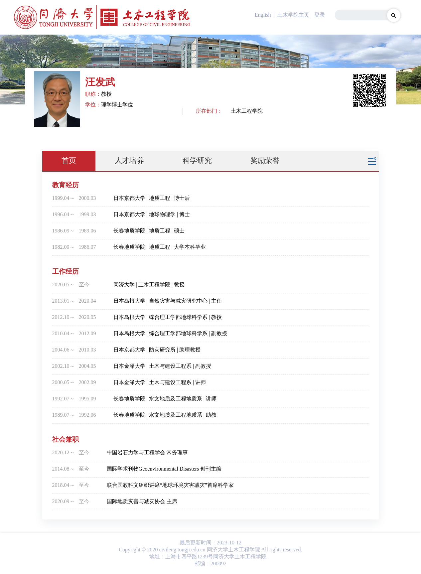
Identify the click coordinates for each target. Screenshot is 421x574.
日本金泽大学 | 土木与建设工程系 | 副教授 (162, 366)
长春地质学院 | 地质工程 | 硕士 (149, 230)
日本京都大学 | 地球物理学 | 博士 (151, 214)
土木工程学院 (247, 111)
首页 (69, 160)
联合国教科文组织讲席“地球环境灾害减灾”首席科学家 (170, 485)
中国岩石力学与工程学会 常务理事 (147, 452)
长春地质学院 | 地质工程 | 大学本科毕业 (159, 247)
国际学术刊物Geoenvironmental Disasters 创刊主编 (164, 469)
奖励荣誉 (265, 160)
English (263, 15)
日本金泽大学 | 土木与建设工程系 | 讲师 (159, 382)
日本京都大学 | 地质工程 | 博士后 (151, 198)
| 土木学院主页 (290, 15)
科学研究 (197, 160)
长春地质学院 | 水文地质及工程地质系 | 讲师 (164, 398)
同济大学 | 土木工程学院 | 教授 (149, 284)
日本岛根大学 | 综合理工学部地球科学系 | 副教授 (170, 333)
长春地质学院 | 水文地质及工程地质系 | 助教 (164, 415)
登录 (319, 15)
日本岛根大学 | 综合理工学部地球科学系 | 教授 (167, 317)
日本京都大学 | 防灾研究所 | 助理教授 (157, 350)
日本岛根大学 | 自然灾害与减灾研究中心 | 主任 (167, 301)
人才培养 (129, 160)
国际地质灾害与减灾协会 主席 (142, 501)
